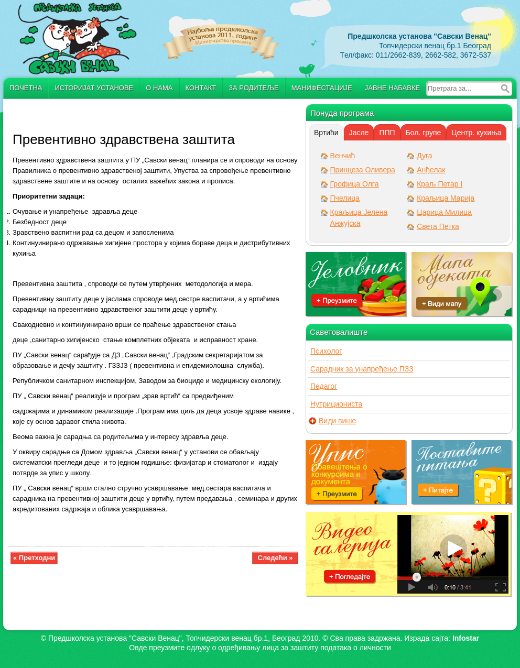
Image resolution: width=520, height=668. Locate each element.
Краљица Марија (445, 198)
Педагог (323, 386)
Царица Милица (444, 212)
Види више (337, 421)
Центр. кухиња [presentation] (476, 132)
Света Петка (438, 226)
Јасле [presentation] (359, 132)
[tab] (326, 132)
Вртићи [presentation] (326, 132)
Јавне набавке (392, 88)
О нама (159, 88)
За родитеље (254, 88)
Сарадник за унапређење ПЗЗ (362, 369)
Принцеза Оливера (362, 170)
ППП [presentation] (387, 132)
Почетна (25, 88)
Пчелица (345, 198)
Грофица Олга (354, 184)
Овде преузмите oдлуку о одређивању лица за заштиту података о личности (260, 647)
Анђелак (431, 170)
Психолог (326, 351)
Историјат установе (94, 88)
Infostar (465, 638)
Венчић (342, 155)
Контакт (201, 88)
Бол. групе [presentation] (423, 132)
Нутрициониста (336, 404)
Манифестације (321, 88)
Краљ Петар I (439, 184)
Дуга (424, 155)
